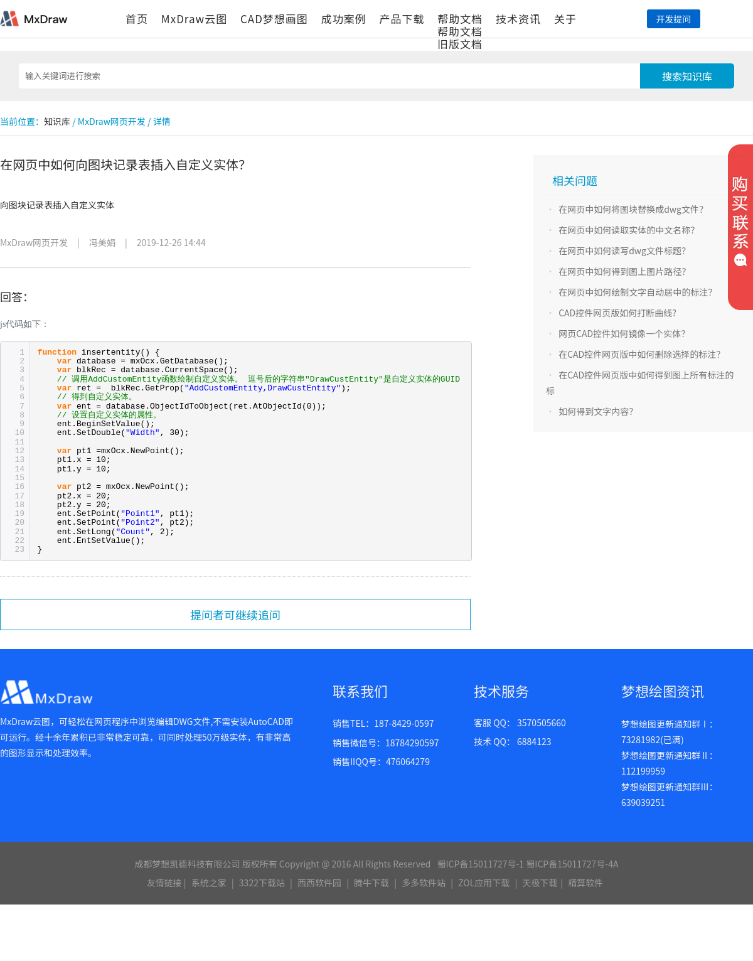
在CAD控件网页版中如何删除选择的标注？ (641, 354)
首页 (136, 18)
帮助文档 (460, 18)
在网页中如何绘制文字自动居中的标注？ (637, 292)
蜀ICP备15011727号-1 (480, 863)
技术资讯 (518, 18)
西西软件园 (319, 882)
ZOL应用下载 (484, 882)
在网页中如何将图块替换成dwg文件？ (633, 209)
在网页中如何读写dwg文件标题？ (624, 250)
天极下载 (539, 882)
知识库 (57, 121)
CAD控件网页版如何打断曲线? (617, 312)
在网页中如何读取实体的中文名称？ (628, 229)
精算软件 (585, 882)
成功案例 (343, 18)
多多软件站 (424, 882)
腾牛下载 (371, 882)
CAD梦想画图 (274, 18)
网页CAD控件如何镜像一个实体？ (624, 333)
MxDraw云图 (194, 18)
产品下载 (401, 18)
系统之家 (209, 882)
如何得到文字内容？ (598, 411)
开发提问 (673, 19)
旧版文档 (460, 43)
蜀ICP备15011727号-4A (572, 863)
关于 (565, 18)
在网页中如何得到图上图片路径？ (624, 271)
